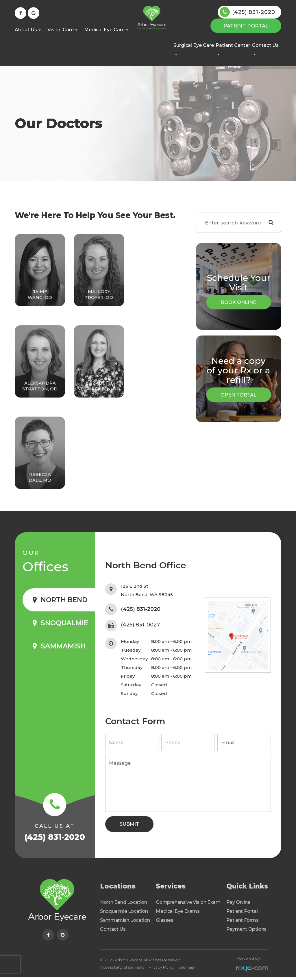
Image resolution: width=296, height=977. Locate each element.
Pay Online (238, 902)
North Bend (64, 600)
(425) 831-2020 (253, 12)
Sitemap (186, 965)
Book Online (238, 302)
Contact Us (112, 929)
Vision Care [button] (62, 29)
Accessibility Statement (122, 965)
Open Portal (238, 395)
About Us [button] (28, 29)
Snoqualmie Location (124, 911)
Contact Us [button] (265, 49)
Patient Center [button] (233, 49)
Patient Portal (245, 26)
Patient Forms (242, 920)
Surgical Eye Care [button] (193, 49)
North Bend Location (123, 902)
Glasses (164, 920)
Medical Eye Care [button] (106, 29)
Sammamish (63, 646)
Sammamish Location (125, 920)
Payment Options (246, 929)
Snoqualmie (64, 623)
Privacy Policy (161, 965)
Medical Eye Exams (177, 911)
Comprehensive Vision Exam (188, 902)
